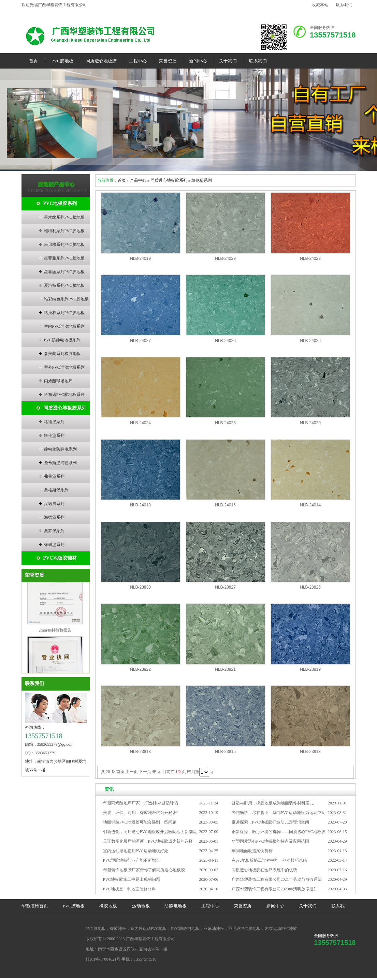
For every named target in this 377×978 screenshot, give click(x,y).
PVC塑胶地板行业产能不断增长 (131, 860)
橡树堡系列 (54, 544)
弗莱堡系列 (54, 476)
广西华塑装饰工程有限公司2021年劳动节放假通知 (277, 879)
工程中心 (138, 60)
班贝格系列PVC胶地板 (64, 244)
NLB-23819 (310, 669)
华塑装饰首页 (34, 905)
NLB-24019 (140, 258)
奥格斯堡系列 (56, 490)
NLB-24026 (225, 340)
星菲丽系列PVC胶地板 (64, 271)
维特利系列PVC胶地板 (64, 230)
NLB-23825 (310, 587)
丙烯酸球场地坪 (58, 381)
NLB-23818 (140, 751)
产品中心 (138, 180)
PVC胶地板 (62, 60)
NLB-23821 (225, 669)
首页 (33, 60)
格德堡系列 (54, 421)
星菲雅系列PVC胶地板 (64, 258)
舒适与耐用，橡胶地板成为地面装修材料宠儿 (273, 803)
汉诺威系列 (54, 503)
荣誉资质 (168, 60)
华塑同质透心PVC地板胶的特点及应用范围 (270, 841)
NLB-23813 (310, 751)
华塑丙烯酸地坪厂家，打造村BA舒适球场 (140, 803)
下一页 (145, 771)
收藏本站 (320, 4)
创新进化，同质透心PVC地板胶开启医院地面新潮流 (150, 831)
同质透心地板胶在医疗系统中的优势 (264, 870)
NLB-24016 (225, 505)
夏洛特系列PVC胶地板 (64, 285)
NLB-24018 (140, 505)
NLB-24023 (225, 422)
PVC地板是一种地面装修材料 (129, 889)
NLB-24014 (310, 505)
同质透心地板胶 (101, 60)
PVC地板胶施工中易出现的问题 (131, 879)
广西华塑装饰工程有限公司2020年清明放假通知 (275, 889)
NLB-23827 (225, 587)
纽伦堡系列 (54, 435)
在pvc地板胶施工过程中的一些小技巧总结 (269, 860)
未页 (156, 771)
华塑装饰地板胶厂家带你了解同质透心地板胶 (144, 870)
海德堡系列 (54, 517)
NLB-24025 (310, 340)
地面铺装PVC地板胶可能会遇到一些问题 (139, 822)
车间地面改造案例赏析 (252, 850)
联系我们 (344, 4)
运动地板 (141, 905)
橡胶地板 (108, 905)
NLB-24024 (140, 422)
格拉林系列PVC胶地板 (64, 312)
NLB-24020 (310, 422)
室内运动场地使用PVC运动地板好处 (135, 850)
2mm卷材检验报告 (55, 632)
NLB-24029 (225, 258)
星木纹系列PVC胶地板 (64, 217)
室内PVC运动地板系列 (64, 326)
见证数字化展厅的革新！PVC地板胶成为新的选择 (148, 841)
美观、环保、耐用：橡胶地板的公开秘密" (140, 812)
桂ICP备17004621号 (103, 959)
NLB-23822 (140, 669)
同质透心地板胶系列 (64, 408)
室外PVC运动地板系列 (64, 367)
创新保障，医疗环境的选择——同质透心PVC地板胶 (278, 831)
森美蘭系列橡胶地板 (62, 353)
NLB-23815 (225, 751)
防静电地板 (175, 905)
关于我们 (228, 60)
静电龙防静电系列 (60, 449)
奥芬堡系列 (54, 531)
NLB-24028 (310, 258)
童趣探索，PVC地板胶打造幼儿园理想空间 (270, 822)
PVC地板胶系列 (60, 203)
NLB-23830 (140, 587)
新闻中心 (198, 60)
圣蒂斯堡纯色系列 (60, 462)
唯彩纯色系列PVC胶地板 (66, 299)
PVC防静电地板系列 (62, 340)
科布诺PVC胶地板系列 (64, 394)
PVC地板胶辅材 (60, 558)
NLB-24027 (140, 340)
